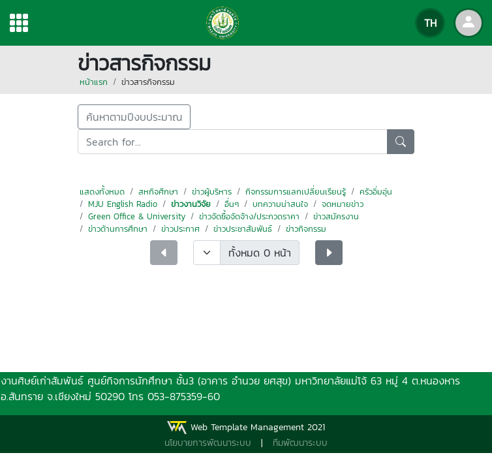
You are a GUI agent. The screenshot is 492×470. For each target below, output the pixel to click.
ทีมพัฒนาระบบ (300, 443)
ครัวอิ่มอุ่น (376, 191)
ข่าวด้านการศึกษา (117, 229)
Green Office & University (136, 216)
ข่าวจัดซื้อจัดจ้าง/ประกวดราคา (249, 216)
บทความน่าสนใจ (280, 204)
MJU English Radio (122, 204)
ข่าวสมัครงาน (336, 216)
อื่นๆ (231, 204)
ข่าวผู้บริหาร (212, 191)
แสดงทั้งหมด (102, 191)
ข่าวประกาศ (180, 229)
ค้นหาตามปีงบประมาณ (134, 117)
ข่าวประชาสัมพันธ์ (242, 229)
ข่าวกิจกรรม (306, 229)
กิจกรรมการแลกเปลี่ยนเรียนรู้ (295, 191)
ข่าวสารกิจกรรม (148, 82)
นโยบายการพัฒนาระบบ (207, 443)
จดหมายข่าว (342, 204)
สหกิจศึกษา (158, 191)
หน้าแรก (94, 82)
